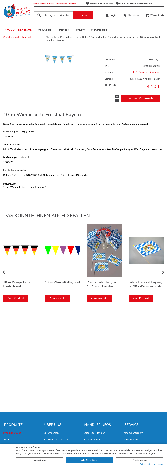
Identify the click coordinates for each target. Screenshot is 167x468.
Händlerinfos (97, 425)
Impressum (158, 464)
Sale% (80, 30)
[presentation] (4, 273)
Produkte (13, 425)
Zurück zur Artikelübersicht (17, 37)
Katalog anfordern (133, 433)
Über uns (52, 425)
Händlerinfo (61, 3)
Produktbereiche (18, 30)
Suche (82, 15)
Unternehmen (51, 433)
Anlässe (44, 30)
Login (111, 15)
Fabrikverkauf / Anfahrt (43, 3)
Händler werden (92, 439)
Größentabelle (131, 439)
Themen (63, 30)
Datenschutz (145, 464)
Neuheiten (99, 30)
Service (72, 3)
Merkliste (131, 15)
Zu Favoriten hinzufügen (146, 72)
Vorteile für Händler (94, 433)
